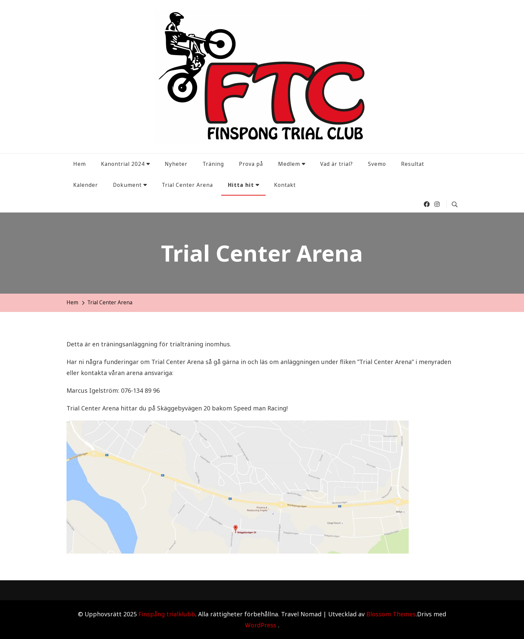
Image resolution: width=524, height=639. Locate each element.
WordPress (260, 625)
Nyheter (176, 164)
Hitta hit (241, 185)
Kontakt (285, 185)
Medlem (289, 164)
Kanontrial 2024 (123, 164)
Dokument (127, 185)
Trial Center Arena (187, 185)
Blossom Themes (391, 614)
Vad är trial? (336, 164)
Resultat (412, 164)
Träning (213, 164)
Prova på (251, 164)
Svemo (377, 164)
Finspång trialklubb (166, 614)
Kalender (85, 185)
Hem (79, 164)
